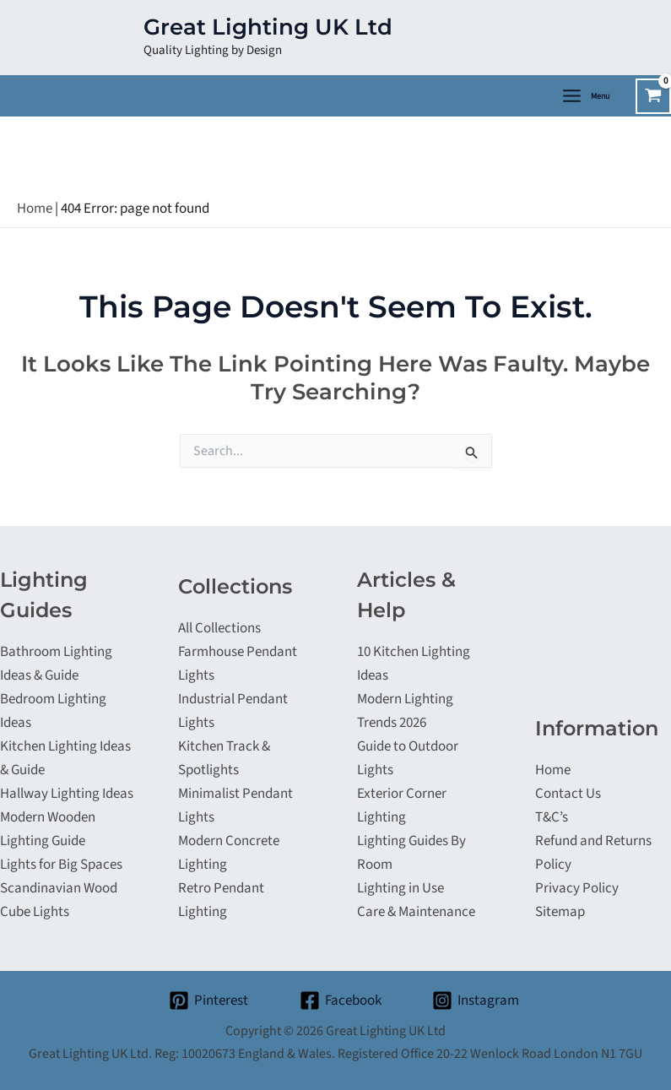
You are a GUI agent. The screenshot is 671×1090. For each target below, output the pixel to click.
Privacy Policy (577, 888)
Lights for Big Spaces (61, 864)
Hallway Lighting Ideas (66, 794)
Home (34, 208)
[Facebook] (340, 1000)
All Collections (219, 628)
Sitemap (560, 912)
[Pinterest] (208, 1000)
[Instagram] (475, 1000)
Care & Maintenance (416, 912)
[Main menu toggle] (585, 96)
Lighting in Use (400, 888)
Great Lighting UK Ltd (267, 27)
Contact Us (568, 794)
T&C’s (551, 817)
